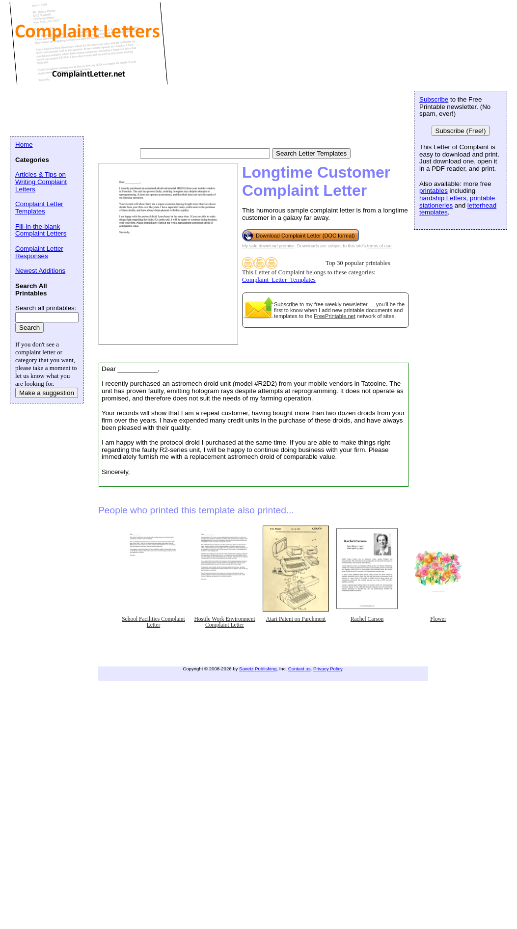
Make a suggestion (46, 393)
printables (433, 190)
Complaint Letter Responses (39, 252)
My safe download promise (268, 245)
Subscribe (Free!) (460, 130)
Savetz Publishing (257, 668)
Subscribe (286, 304)
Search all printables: (45, 308)
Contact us (299, 668)
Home (24, 144)
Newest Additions (40, 270)
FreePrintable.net (334, 316)
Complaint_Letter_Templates (279, 279)
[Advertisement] (188, 110)
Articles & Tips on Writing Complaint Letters (41, 181)
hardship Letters (442, 198)
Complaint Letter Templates (39, 207)
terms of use (379, 245)
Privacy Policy (327, 668)
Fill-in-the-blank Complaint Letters (40, 230)
